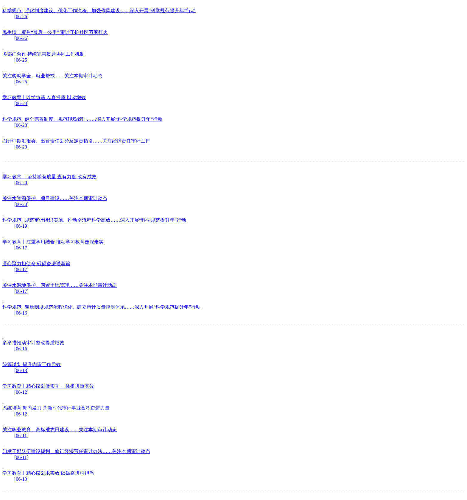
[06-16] (21, 312)
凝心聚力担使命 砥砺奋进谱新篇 (36, 263)
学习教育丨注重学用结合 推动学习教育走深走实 (53, 241)
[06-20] (21, 182)
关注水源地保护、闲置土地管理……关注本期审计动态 (59, 285)
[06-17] (21, 247)
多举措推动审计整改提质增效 (33, 342)
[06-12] (21, 392)
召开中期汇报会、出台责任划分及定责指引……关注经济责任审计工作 (76, 140)
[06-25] (21, 59)
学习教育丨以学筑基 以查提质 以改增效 (44, 97)
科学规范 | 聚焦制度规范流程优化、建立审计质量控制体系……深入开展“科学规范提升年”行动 (101, 307)
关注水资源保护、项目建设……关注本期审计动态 (54, 198)
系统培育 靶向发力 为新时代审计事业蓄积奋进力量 (56, 407)
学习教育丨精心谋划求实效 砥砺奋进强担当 (48, 473)
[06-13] (21, 370)
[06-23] (21, 125)
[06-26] (21, 16)
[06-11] (21, 435)
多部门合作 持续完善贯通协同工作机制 (43, 54)
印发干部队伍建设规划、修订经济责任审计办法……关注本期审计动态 (76, 451)
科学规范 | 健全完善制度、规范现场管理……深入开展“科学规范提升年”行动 (82, 119)
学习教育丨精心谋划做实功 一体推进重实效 (48, 386)
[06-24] (21, 103)
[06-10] (21, 479)
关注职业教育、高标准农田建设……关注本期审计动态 (59, 429)
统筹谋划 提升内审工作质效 (31, 364)
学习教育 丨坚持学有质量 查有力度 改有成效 (49, 176)
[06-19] (21, 226)
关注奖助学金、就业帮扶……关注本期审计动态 (52, 75)
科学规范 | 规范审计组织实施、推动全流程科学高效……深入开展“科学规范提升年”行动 (94, 220)
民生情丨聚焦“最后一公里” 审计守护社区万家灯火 (55, 32)
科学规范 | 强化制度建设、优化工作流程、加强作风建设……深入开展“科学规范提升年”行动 (99, 10)
